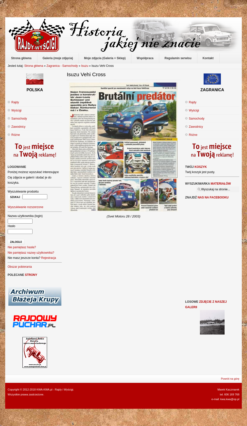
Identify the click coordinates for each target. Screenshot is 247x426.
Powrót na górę (230, 378)
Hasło (11, 226)
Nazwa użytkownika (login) (25, 216)
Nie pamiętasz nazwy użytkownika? (31, 252)
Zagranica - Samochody (62, 66)
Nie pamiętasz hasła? (22, 247)
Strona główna (33, 66)
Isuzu (84, 66)
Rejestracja (48, 258)
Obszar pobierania (20, 266)
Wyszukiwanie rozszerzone (25, 207)
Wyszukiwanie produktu (23, 191)
